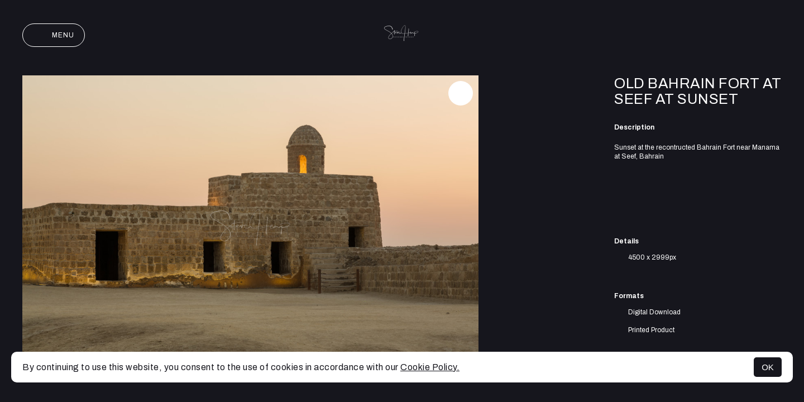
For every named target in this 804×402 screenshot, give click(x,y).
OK (768, 367)
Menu (53, 35)
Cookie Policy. (430, 367)
